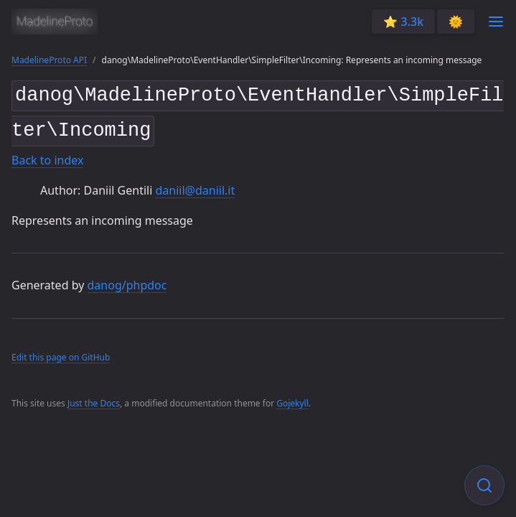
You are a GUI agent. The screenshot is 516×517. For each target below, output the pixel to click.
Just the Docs (93, 398)
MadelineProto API (49, 60)
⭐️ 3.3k (403, 21)
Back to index (47, 155)
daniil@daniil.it (195, 184)
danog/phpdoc (127, 280)
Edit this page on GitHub (60, 351)
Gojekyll (292, 398)
